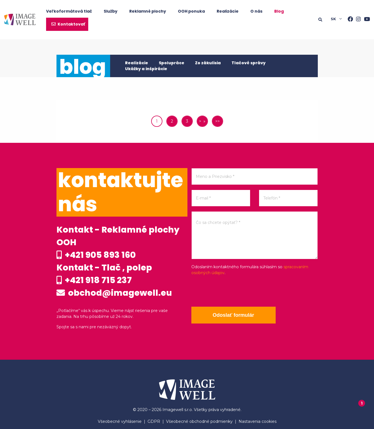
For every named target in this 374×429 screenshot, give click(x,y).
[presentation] (234, 291)
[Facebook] (348, 19)
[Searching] (324, 19)
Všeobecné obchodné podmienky (199, 421)
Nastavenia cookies (257, 421)
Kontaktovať (71, 24)
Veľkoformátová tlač (69, 11)
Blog (279, 11)
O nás (256, 11)
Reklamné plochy (147, 11)
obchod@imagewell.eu (114, 293)
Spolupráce (171, 63)
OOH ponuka (191, 11)
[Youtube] (365, 19)
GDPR (154, 421)
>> (217, 121)
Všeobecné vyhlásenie (120, 421)
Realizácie (228, 11)
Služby (110, 11)
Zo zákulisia (208, 63)
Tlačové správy (249, 63)
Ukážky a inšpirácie (146, 69)
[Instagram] (357, 19)
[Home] (20, 19)
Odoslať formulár (233, 315)
